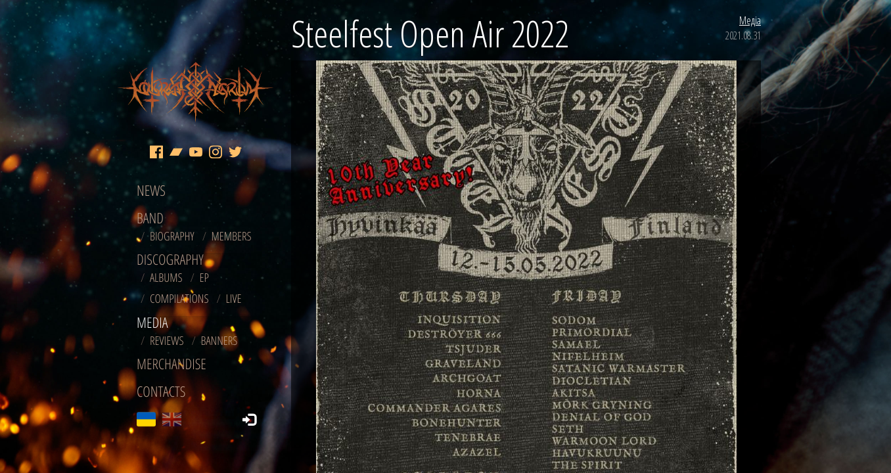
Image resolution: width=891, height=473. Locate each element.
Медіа (750, 20)
